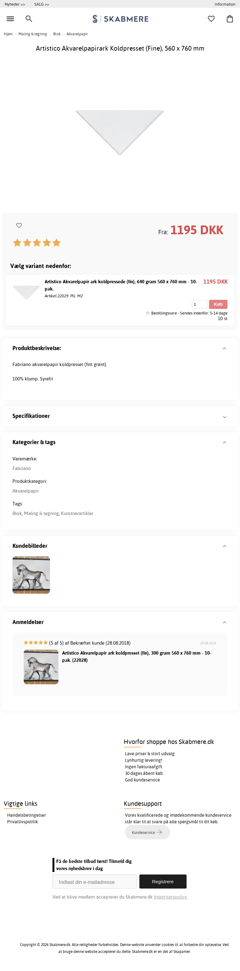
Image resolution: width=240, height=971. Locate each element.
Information (225, 4)
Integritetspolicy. (171, 897)
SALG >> (41, 4)
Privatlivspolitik (22, 822)
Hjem (8, 34)
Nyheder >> (15, 4)
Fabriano (21, 468)
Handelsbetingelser (26, 815)
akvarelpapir (45, 364)
